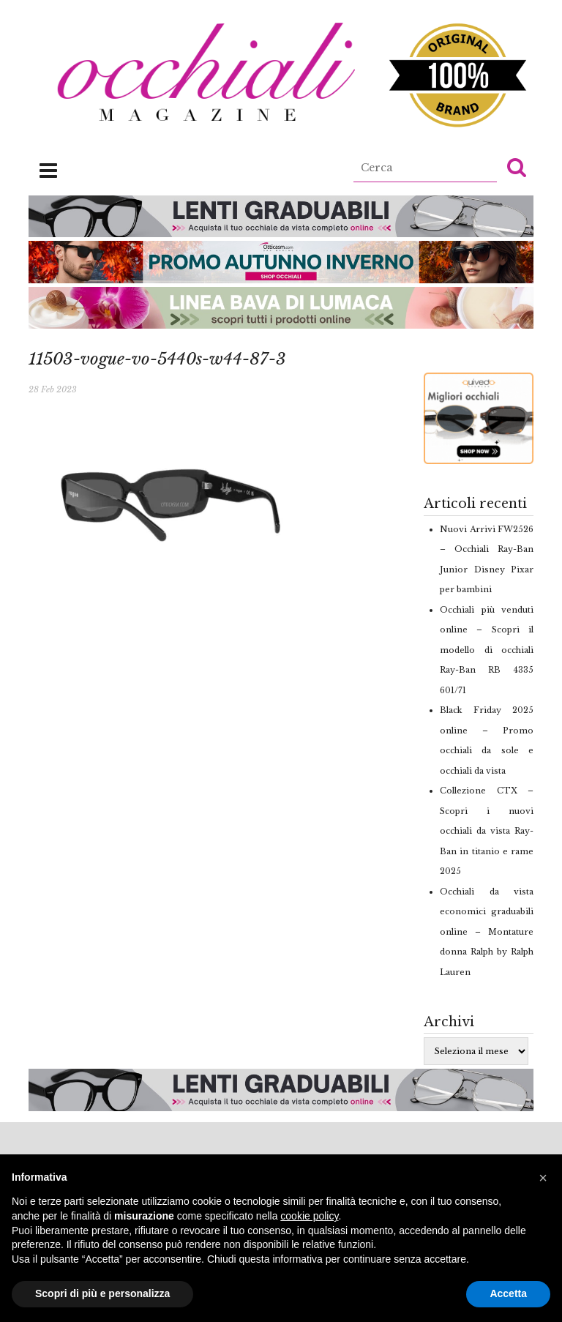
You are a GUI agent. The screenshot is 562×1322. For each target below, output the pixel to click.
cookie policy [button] (309, 1216)
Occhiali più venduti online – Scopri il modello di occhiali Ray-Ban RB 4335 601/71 (486, 650)
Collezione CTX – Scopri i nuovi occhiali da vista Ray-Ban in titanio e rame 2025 (486, 830)
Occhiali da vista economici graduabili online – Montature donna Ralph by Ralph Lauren (486, 931)
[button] (516, 166)
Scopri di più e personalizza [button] (102, 1293)
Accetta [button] (508, 1293)
